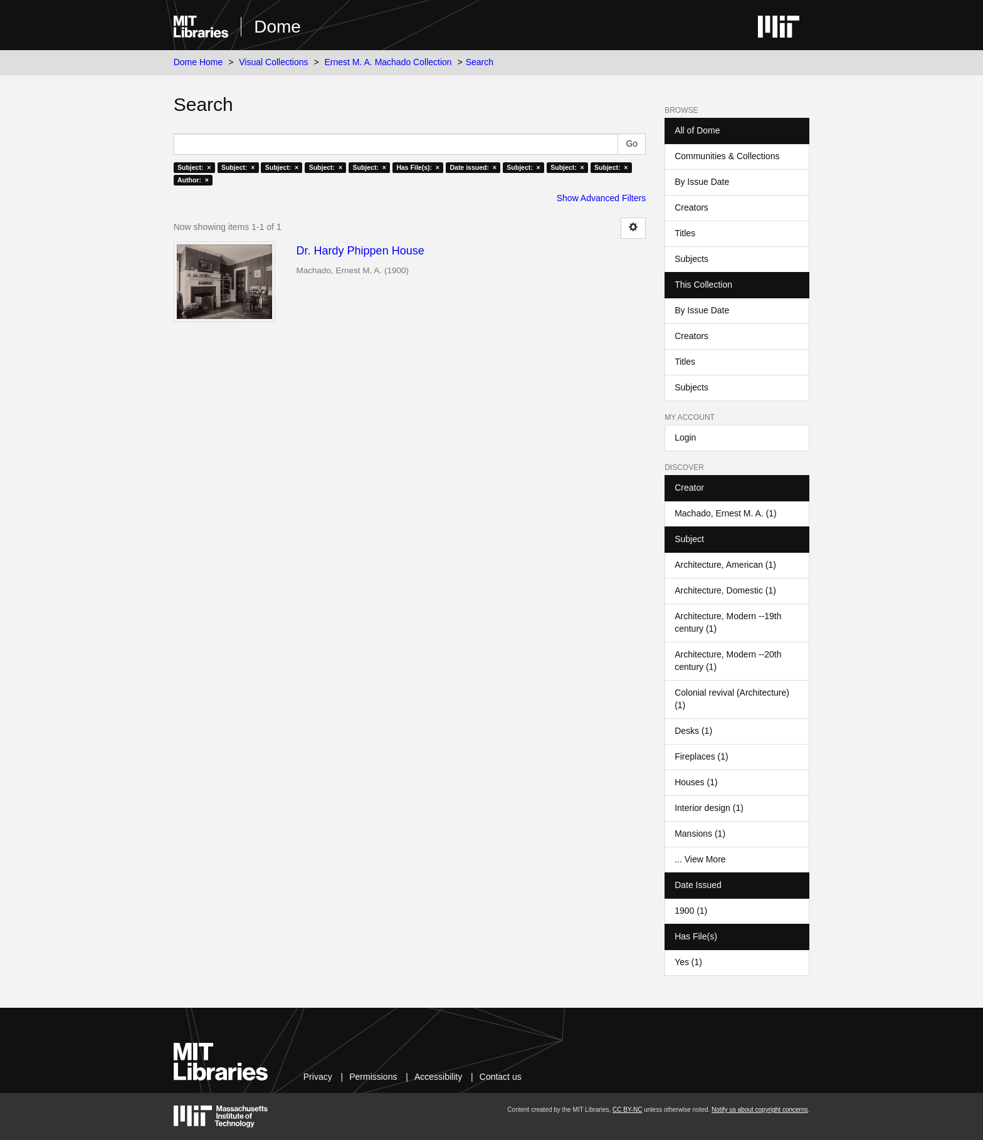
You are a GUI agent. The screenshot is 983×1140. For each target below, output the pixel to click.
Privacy (317, 1077)
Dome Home (198, 62)
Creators (691, 207)
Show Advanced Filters (601, 198)
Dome (277, 26)
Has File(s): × (417, 167)
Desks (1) (693, 731)
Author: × (193, 180)
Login (685, 437)
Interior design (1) (709, 808)
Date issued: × (472, 167)
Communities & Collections (727, 156)
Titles (685, 233)
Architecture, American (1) (725, 565)
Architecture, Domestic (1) (725, 590)
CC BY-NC (627, 1109)
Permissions (373, 1077)
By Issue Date (702, 182)
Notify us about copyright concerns (759, 1109)
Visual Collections (273, 62)
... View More (700, 859)
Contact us (501, 1077)
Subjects (691, 259)
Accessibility (438, 1077)
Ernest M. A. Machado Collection (388, 62)
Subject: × (194, 167)
